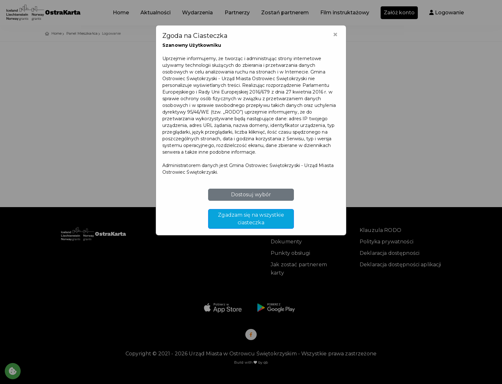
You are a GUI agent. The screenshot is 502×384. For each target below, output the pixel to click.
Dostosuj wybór (251, 195)
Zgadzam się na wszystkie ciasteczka (251, 219)
